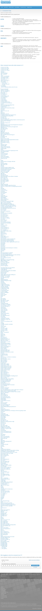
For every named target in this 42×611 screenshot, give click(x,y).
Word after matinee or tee (5, 537)
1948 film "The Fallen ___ (5, 90)
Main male (2, 331)
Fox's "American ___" (4, 229)
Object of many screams (5, 376)
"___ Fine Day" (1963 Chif (5, 84)
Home (2, 7)
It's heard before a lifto (5, 290)
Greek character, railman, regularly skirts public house (10, 241)
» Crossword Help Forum (4, 592)
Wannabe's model (4, 512)
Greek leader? (3, 243)
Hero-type (2, 258)
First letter (2, 212)
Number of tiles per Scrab (5, 369)
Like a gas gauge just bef (5, 315)
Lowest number (3, 326)
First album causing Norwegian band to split (8, 206)
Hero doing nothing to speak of (6, 253)
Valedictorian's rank (4, 510)
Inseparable (3, 282)
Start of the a (3, 460)
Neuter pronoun (3, 357)
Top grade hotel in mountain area (6, 488)
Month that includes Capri (5, 350)
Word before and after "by (5, 539)
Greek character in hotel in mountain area (8, 238)
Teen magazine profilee (5, 474)
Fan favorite (3, 191)
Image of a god (3, 273)
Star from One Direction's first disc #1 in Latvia (9, 452)
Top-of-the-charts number (5, 491)
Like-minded (3, 316)
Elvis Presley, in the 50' (5, 181)
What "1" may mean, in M (5, 519)
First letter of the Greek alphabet (6, 213)
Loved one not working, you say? (6, 321)
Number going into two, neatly (6, 366)
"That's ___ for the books (5, 76)
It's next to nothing (4, 291)
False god (2, 188)
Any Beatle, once (4, 117)
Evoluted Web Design (23, 604)
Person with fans (4, 403)
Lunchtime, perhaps (4, 330)
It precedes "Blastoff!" (4, 286)
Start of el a (3, 458)
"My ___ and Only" (4, 74)
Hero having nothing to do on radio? (7, 255)
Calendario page (3, 145)
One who (2, 386)
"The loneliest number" (5, 77)
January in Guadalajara (4, 292)
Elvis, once (2, 183)
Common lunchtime (4, 154)
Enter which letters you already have (9, 563)
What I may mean (4, 520)
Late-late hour (3, 307)
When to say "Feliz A (4, 533)
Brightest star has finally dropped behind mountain (9, 139)
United (2, 501)
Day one (2, 162)
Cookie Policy (39, 608)
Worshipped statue (4, 545)
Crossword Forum (23, 7)
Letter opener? (3, 312)
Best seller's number (4, 128)
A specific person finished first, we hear (7, 107)
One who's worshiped (4, 388)
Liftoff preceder (3, 314)
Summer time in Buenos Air (5, 469)
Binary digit (2, 135)
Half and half (3, 248)
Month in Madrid (3, 348)
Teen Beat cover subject (5, 472)
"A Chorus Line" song (4, 69)
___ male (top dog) (4, 546)
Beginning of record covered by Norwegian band (9, 126)
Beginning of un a (4, 127)
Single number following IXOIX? (6, 441)
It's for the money (4, 289)
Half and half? (3, 249)
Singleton (2, 443)
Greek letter (3, 244)
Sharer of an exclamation (5, 436)
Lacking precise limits (4, 303)
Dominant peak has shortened (6, 169)
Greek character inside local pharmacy (7, 240)
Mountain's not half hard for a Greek (7, 352)
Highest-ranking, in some (5, 260)
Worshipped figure (4, 542)
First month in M (3, 214)
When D (2, 526)
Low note (2, 325)
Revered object (3, 417)
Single (2, 439)
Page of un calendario (4, 392)
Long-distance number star (5, 319)
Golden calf (3, 231)
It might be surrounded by (5, 285)
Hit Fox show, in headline (5, 262)
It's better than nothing (5, 287)
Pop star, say (3, 408)
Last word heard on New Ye (5, 305)
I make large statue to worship (6, 268)
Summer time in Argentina (5, 468)
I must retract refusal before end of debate (8, 270)
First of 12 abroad (4, 220)
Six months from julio (4, 444)
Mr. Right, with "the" (4, 354)
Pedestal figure (3, 398)
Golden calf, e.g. (3, 232)
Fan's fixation (3, 193)
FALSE (2, 187)
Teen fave (2, 473)
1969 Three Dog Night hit (5, 91)
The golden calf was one (5, 483)
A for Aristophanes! (4, 96)
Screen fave (3, 429)
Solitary (2, 448)
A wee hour (3, 109)
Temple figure (3, 480)
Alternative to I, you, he (5, 113)
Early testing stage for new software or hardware (9, 176)
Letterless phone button (5, 313)
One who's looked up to (5, 387)
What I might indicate (4, 521)
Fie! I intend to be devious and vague (7, 201)
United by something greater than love (7, 503)
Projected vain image (4, 414)
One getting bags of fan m (5, 381)
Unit (1, 499)
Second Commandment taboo (6, 432)
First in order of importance (5, 211)
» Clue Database (3, 590)
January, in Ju (3, 295)
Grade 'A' (2, 234)
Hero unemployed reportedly (6, 257)
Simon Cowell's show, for (5, 437)
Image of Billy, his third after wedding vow (8, 274)
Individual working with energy (6, 280)
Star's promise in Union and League (7, 453)
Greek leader (3, 242)
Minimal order (3, 342)
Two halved (3, 494)
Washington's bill (3, 515)
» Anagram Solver (3, 593)
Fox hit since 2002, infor (5, 227)
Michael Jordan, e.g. (4, 338)
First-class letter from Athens (6, 223)
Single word (3, 442)
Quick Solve (6, 7)
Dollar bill (2, 165)
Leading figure (3, 311)
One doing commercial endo (6, 380)
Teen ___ (2, 477)
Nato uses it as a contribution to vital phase (8, 356)
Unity (1, 506)
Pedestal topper (3, 399)
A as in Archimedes (4, 94)
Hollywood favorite (4, 263)
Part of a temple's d (4, 394)
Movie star (2, 353)
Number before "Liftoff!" (5, 364)
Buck (1, 143)
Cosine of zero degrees (5, 156)
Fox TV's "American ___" (5, 228)
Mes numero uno (4, 337)
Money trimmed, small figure (6, 344)
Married (2, 333)
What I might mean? (4, 522)
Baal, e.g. (2, 121)
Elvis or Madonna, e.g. (4, 179)
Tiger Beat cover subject (5, 485)
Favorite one (3, 195)
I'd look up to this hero (5, 271)
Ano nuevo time (3, 116)
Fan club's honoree (4, 190)
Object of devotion (4, 373)
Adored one (3, 112)
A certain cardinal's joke (5, 95)
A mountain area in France (5, 101)
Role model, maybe (4, 425)
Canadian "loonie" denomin (5, 147)
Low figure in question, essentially (7, 324)
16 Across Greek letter (4, 89)
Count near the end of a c (5, 157)
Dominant (2, 166)
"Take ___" (2, 75)
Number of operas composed (6, 367)
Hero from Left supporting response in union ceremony (10, 254)
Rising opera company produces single (7, 421)
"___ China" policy (4, 83)
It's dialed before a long (5, 288)
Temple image (3, 481)
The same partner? (4, 484)
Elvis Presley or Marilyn (5, 180)
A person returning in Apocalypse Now (7, 104)
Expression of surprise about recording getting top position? (11, 186)
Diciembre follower (4, 163)
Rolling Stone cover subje (5, 426)
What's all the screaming (5, 523)
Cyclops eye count (4, 158)
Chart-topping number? (5, 151)
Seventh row (3, 435)
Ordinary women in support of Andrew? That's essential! (10, 391)
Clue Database (17, 7)
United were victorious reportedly (6, 505)
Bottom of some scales (5, 138)
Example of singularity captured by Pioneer (8, 185)
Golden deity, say (4, 233)
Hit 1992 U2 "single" (4, 261)
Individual (2, 278)
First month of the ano (5, 217)
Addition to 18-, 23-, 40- (5, 110)
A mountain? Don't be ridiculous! (6, 102)
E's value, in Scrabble (4, 172)
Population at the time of (5, 409)
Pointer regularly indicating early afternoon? (8, 406)
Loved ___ (2, 322)
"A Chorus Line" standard (5, 70)
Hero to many (3, 256)
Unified (2, 498)
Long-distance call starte (5, 318)
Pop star (2, 407)
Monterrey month (4, 345)
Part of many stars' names (5, 396)
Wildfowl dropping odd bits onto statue (7, 536)
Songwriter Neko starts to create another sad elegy (10, 450)
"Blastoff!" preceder (4, 73)
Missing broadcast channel (5, 343)
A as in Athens (3, 94)
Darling (2, 160)
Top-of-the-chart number (5, 490)
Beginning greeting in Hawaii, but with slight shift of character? (12, 124)
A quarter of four (4, 106)
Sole (1, 447)
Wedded (2, 517)
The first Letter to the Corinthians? (7, 482)
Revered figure (3, 416)
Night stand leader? (4, 360)
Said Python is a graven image (6, 428)
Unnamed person (4, 507)
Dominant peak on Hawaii (5, 170)
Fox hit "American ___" (4, 226)
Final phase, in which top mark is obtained (8, 205)
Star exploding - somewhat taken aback (8, 451)
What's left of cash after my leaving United (8, 524)
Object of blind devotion (5, 372)
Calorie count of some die (5, 146)
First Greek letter (3, 209)
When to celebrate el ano (5, 532)
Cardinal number (3, 148)
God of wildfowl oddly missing (6, 230)
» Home (2, 587)
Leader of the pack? (4, 310)
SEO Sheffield (34, 604)
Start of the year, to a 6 (5, 462)
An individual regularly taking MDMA (7, 115)
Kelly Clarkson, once (4, 301)
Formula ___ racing (4, 224)
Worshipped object (4, 544)
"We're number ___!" (4, 81)
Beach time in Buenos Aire (5, 122)
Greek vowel (3, 246)
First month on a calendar (5, 218)
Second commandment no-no (6, 431)
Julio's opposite (3, 299)
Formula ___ (3, 224)
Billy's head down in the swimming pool (7, 134)
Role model (3, 424)
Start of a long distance (5, 455)
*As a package (3, 86)
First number (3, 219)
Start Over (35, 567)
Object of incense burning (5, 374)
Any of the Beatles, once (5, 118)
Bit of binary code (4, 136)
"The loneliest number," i (5, 78)
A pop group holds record (5, 105)
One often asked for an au (5, 383)
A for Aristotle (3, 97)
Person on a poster (4, 402)
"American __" (3, 71)
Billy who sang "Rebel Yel (5, 133)
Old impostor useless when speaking (7, 378)
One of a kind (3, 382)
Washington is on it (4, 514)
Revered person (3, 419)
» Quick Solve (3, 588)
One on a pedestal (4, 385)
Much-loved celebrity (4, 355)
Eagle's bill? (2, 173)
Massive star (3, 334)
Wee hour (2, 518)
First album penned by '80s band (6, 207)
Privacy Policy (34, 608)
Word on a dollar (3, 540)
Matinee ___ (3, 336)
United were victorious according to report (8, 504)
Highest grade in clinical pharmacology (7, 259)
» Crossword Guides (4, 595)
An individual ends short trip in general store (8, 114)
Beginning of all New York (5, 125)
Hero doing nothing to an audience (7, 252)
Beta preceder (3, 129)
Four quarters (3, 225)
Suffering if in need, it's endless (6, 465)
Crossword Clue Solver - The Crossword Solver (6, 2)
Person (2, 401)
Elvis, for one (3, 182)
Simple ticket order (4, 438)
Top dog (2, 487)
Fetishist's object (4, 200)
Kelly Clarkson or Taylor (5, 300)
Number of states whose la (5, 368)
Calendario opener (4, 144)
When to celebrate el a (5, 531)
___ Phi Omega (3, 547)
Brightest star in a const (5, 140)
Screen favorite (3, 430)
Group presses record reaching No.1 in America (9, 247)
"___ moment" (3, 85)
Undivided (2, 497)
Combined (2, 152)
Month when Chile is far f (5, 351)
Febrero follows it (4, 198)
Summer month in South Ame (6, 467)
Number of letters (5, 560)
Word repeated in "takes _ (5, 541)
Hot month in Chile (4, 264)
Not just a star (3, 362)
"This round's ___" (4, 79)
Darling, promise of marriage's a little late (8, 161)
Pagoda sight (3, 393)
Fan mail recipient (4, 192)
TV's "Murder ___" (4, 493)
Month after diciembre (4, 347)
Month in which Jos (4, 349)
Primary (2, 412)
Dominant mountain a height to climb (7, 167)
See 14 (2, 433)
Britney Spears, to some (5, 141)
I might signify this (4, 269)
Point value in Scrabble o (5, 405)
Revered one (3, 418)
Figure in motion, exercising (5, 202)
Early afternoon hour (4, 175)
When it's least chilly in (4, 527)
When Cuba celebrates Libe (5, 525)
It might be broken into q (5, 284)
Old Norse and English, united (6, 379)
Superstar (2, 470)
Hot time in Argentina (4, 265)
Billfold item (3, 131)
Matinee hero (3, 335)
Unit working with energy (5, 500)
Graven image (3, 235)
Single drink (3, 440)
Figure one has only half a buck (6, 203)
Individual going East (4, 279)
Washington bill (3, 513)
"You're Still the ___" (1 (4, 82)
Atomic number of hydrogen (6, 120)
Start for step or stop (4, 454)
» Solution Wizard (3, 589)
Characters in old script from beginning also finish (9, 150)
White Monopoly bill (4, 534)
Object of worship (4, 377)
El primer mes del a (4, 177)
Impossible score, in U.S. (5, 277)
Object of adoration (4, 371)
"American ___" (3, 72)
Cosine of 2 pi (3, 155)
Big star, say (3, 130)
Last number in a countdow (5, 304)
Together (2, 486)
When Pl (2, 529)
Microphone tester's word (5, 339)
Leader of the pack (4, 309)
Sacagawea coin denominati (5, 427)
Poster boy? (3, 411)
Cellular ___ (2, 149)
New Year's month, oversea (5, 358)
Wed (1, 516)
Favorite (2, 194)
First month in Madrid (4, 215)
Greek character (3, 237)
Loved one (2, 320)
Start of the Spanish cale (5, 461)
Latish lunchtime (3, 308)
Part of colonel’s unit (4, 395)
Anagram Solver (29, 7)
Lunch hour (3, 327)
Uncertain (2, 496)
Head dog (2, 250)
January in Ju (3, 293)
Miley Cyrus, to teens (4, 340)
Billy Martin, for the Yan (5, 132)
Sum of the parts (4, 466)
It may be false (3, 283)
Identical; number (4, 272)
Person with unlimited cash (5, 404)
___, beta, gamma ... (4, 548)
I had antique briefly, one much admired (8, 267)
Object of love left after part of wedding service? (9, 375)
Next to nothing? (3, 359)
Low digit (2, 323)
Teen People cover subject (5, 475)
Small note (2, 446)
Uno (1, 508)
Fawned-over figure (4, 196)
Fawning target (3, 197)
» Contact (2, 598)
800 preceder (3, 93)
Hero (1, 251)
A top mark (2, 108)
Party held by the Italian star (5, 397)
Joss (1, 297)
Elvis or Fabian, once (4, 178)
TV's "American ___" (4, 492)
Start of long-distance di (5, 459)
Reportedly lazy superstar (5, 415)
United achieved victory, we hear (6, 502)
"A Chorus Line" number (5, 68)
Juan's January (3, 298)
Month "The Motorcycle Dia (5, 346)
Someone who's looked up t (5, 449)
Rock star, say (3, 423)
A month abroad (3, 99)
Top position (3, 489)
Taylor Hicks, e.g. (4, 471)
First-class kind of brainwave (6, 222)
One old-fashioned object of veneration (8, 384)
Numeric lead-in (3, 370)
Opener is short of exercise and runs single (8, 390)
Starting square (3, 463)
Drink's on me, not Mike (5, 171)
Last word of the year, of (5, 306)
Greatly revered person (5, 236)
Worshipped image (4, 543)
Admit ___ (2, 111)
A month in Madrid (4, 100)
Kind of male (3, 302)
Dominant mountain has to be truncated (8, 168)
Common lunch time (4, 153)
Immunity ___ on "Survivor (5, 276)
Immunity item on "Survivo (5, 275)
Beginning (2, 123)
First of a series (3, 221)
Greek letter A (3, 245)
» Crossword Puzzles (4, 597)
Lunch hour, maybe (4, 328)
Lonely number (3, 317)
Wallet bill (2, 511)
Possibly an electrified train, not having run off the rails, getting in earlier (13, 410)
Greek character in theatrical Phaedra (7, 239)
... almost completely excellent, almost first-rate (9, 87)
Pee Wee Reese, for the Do (5, 400)
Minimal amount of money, (5, 341)
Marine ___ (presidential (5, 332)
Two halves (3, 495)
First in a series (3, 210)
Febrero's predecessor (4, 199)
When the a (3, 530)
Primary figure (3, 413)
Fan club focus (3, 189)
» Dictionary (2, 594)
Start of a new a (3, 456)
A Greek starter (3, 98)
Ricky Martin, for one (4, 420)
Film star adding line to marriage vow (7, 204)
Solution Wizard (11, 7)
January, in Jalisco (4, 294)
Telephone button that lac (5, 479)
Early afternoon (3, 174)
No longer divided (4, 361)
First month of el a (4, 216)
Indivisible (2, 281)
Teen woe (2, 476)
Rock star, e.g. (3, 422)
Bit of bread (3, 137)
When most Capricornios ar (5, 528)
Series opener (3, 434)
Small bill (2, 445)
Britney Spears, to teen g (5, 142)
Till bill (2, 486)
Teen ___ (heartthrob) (4, 478)
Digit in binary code (4, 164)
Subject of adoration (4, 464)
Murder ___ (2, 355)
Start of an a (3, 457)
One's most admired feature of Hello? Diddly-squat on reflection (12, 389)
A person (2, 103)
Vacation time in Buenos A (5, 509)
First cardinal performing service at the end (8, 208)
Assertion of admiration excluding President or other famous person (13, 119)
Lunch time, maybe (4, 329)
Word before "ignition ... (5, 538)
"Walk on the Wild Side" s (5, 80)
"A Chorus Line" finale (4, 67)
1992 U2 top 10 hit (4, 92)
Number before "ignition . (5, 363)
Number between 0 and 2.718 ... (6, 365)
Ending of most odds (4, 184)
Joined (2, 296)
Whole (2, 535)
